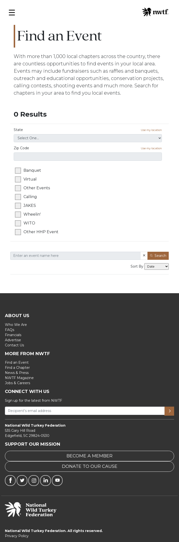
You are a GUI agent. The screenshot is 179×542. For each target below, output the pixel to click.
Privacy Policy (17, 536)
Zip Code (88, 148)
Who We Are (16, 324)
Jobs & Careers (17, 383)
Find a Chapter (17, 367)
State (88, 129)
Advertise (13, 340)
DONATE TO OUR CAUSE (89, 466)
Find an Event (17, 362)
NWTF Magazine (19, 378)
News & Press (17, 373)
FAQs (9, 330)
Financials (13, 335)
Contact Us (14, 345)
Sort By (137, 266)
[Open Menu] (11, 14)
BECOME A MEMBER (89, 456)
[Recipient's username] (85, 411)
